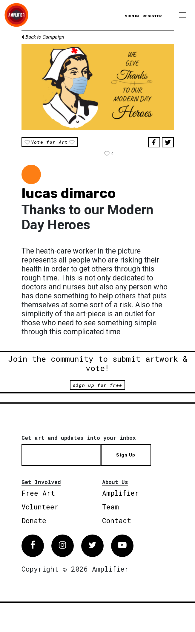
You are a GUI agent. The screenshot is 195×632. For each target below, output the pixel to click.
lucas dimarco (69, 193)
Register (152, 16)
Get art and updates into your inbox (79, 437)
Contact (116, 520)
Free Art (38, 492)
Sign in (132, 16)
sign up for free (97, 385)
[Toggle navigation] (182, 15)
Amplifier (120, 492)
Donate (34, 520)
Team (110, 506)
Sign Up (125, 455)
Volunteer (40, 506)
